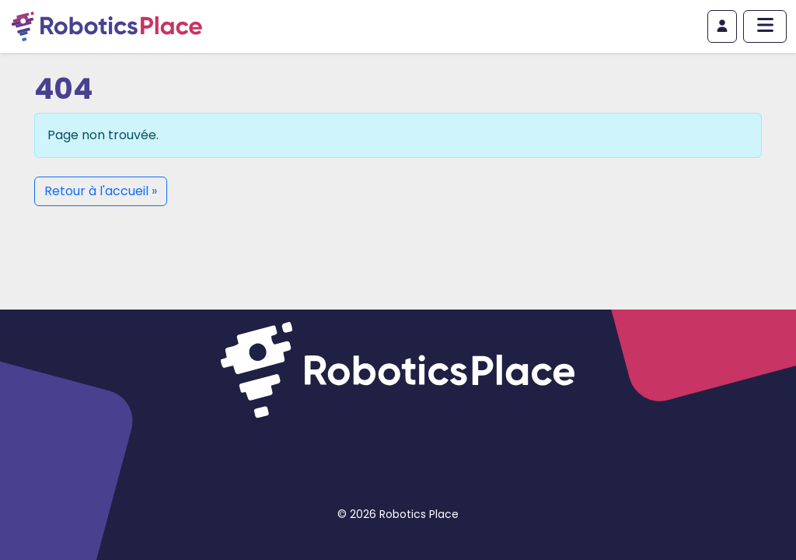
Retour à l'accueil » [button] (100, 191)
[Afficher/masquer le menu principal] (765, 26)
